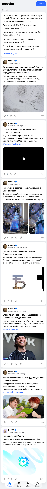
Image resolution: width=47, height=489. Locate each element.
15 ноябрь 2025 (14, 432)
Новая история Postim (13, 436)
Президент (14, 329)
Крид (6, 329)
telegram (14, 392)
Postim (22, 432)
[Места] (37, 485)
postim (8, 4)
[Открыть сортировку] (6, 10)
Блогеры (23, 374)
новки (6, 392)
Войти (40, 4)
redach (12, 61)
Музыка (23, 126)
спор (21, 392)
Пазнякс (7, 144)
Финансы (23, 248)
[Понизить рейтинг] (11, 115)
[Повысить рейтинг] (5, 115)
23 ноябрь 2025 (14, 126)
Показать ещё (9, 54)
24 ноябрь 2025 (14, 63)
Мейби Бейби (18, 144)
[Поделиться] (15, 115)
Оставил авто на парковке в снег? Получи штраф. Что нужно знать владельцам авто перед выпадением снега (23, 70)
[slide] (15, 218)
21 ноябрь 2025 (14, 248)
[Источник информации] (21, 237)
